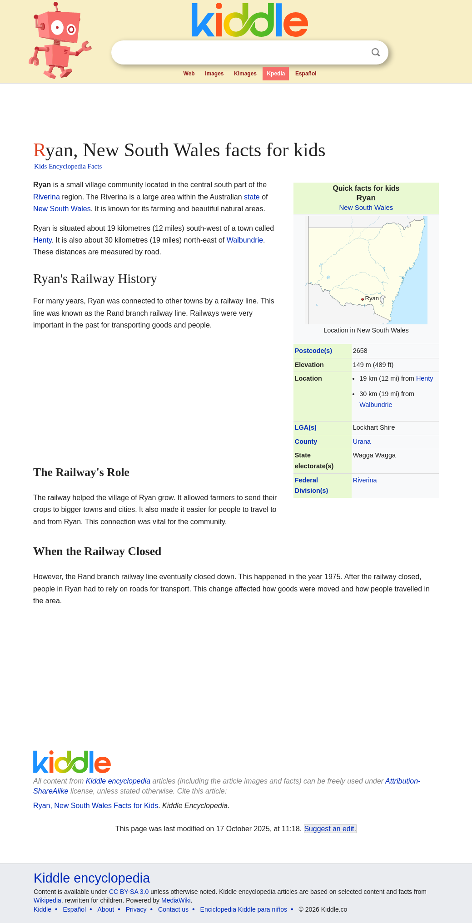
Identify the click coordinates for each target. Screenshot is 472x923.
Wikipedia (47, 900)
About (106, 909)
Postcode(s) (313, 350)
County (306, 441)
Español (306, 73)
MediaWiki (176, 900)
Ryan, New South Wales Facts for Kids (95, 805)
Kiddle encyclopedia (118, 781)
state (252, 197)
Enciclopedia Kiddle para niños (243, 909)
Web (189, 73)
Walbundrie (375, 404)
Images (214, 73)
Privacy (136, 909)
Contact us (173, 909)
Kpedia (276, 73)
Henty (424, 378)
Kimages (245, 73)
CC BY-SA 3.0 (129, 891)
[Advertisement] (235, 109)
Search (376, 52)
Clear (357, 52)
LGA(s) (306, 427)
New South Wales (366, 207)
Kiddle (42, 909)
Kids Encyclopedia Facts (68, 166)
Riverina (365, 480)
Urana (362, 441)
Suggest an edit (329, 829)
